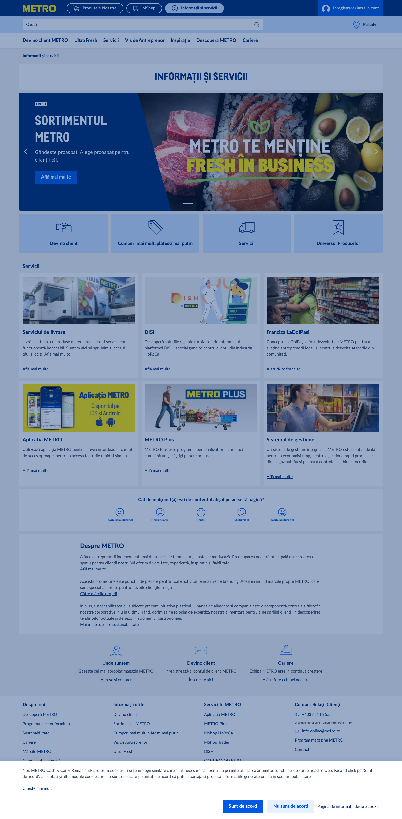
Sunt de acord (243, 806)
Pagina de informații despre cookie (348, 807)
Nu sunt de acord (290, 806)
